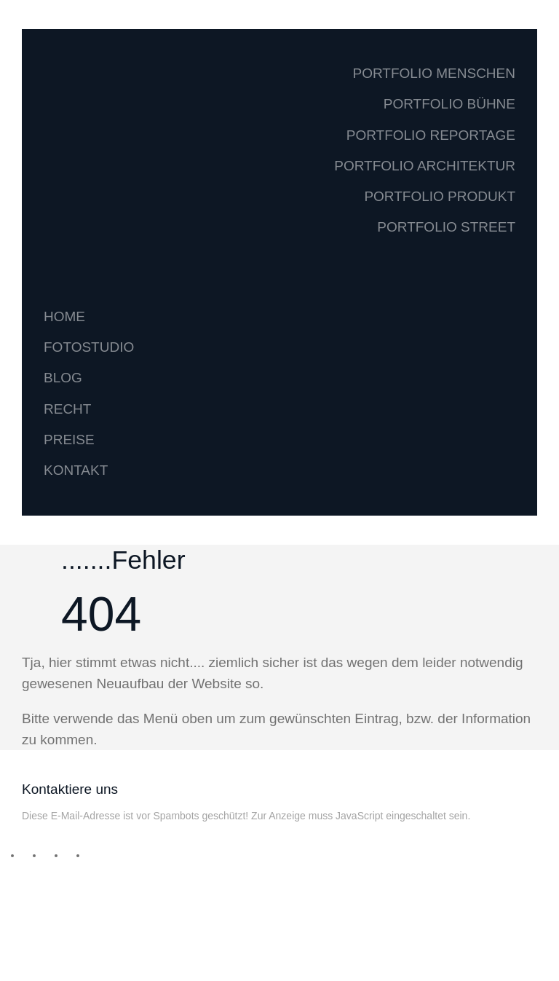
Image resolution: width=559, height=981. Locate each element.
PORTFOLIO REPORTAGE (430, 135)
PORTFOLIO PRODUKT (439, 196)
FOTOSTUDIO (89, 347)
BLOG (63, 377)
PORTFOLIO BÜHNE (449, 103)
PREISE (69, 439)
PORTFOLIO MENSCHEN (434, 73)
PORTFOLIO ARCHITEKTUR (424, 165)
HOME (64, 316)
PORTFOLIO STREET (446, 227)
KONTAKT (76, 470)
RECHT (67, 409)
